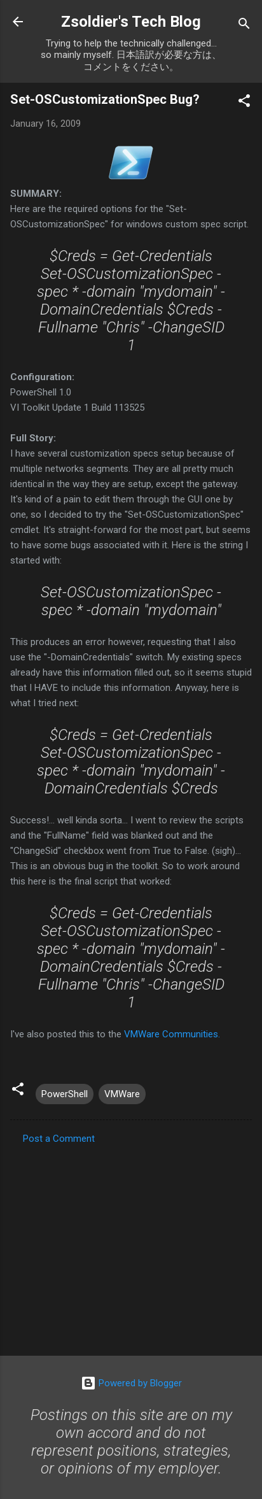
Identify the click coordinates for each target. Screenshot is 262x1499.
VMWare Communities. (172, 1034)
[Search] (244, 25)
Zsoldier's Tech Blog (131, 22)
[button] (244, 103)
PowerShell (64, 1094)
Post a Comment (59, 1138)
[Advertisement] (131, 1246)
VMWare (122, 1094)
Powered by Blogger (131, 1383)
